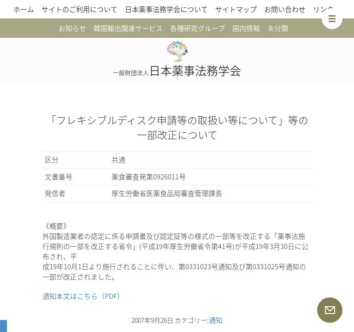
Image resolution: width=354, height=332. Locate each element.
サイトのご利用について (79, 9)
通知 (216, 320)
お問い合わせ (285, 9)
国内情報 (246, 28)
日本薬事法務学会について (166, 9)
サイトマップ (236, 9)
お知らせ (72, 28)
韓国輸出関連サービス (128, 28)
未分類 (277, 28)
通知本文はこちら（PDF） (83, 296)
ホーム (23, 9)
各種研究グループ (197, 28)
